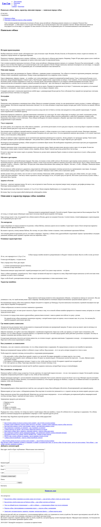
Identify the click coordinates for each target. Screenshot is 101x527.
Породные (17, 3)
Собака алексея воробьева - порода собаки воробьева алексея (23, 437)
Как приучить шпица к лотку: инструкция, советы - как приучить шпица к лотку (29, 426)
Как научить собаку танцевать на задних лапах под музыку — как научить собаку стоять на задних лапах (37, 501)
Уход (15, 5)
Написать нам (50, 493)
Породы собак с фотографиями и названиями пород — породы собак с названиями (30, 510)
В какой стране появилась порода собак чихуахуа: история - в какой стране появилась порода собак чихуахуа (38, 424)
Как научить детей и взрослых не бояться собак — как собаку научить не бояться (29, 504)
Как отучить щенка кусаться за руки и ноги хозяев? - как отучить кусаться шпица (29, 423)
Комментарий (5, 465)
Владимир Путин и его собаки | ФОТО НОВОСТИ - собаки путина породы (27, 434)
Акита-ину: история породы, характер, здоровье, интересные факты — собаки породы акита (33, 513)
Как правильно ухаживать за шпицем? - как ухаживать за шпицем (24, 428)
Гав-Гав (6, 3)
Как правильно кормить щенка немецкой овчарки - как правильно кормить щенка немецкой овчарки (35, 432)
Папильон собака (9, 18)
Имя (2, 468)
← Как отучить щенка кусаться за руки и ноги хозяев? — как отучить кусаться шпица (27, 441)
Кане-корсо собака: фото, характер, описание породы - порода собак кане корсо (29, 431)
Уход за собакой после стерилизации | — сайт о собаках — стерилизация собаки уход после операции (36, 507)
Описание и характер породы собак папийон (18, 20)
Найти (20, 484)
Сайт (2, 475)
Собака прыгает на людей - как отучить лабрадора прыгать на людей (25, 429)
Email (3, 471)
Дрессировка (18, 1)
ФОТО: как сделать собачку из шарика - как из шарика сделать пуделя (26, 436)
